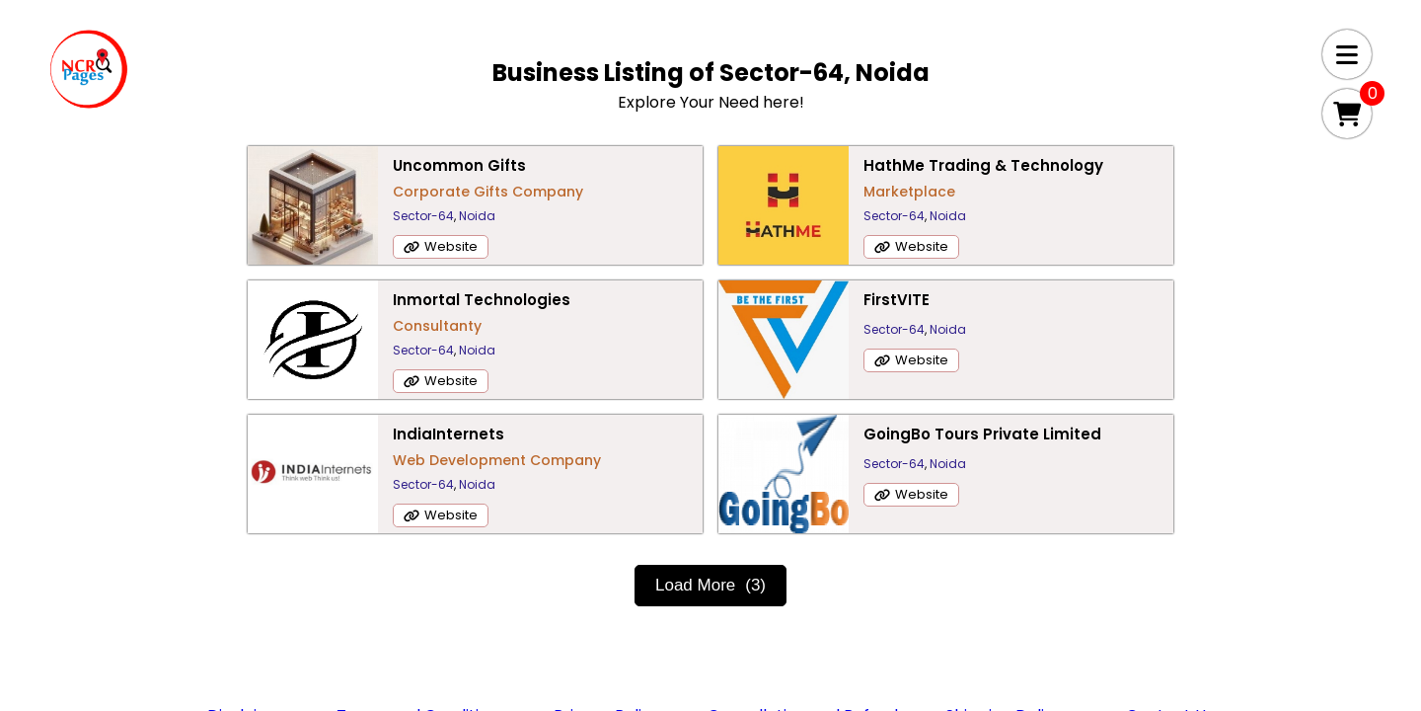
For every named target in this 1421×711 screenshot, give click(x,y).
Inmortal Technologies (1096, 165)
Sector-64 (324, 215)
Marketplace (697, 214)
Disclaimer (248, 581)
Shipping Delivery (1012, 581)
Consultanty (1052, 191)
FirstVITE (327, 299)
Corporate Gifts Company (389, 191)
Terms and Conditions (421, 581)
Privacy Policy (607, 581)
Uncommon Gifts (360, 165)
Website (352, 246)
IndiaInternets (707, 299)
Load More (710, 451)
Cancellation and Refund (803, 581)
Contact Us (1170, 581)
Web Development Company (755, 326)
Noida (378, 215)
